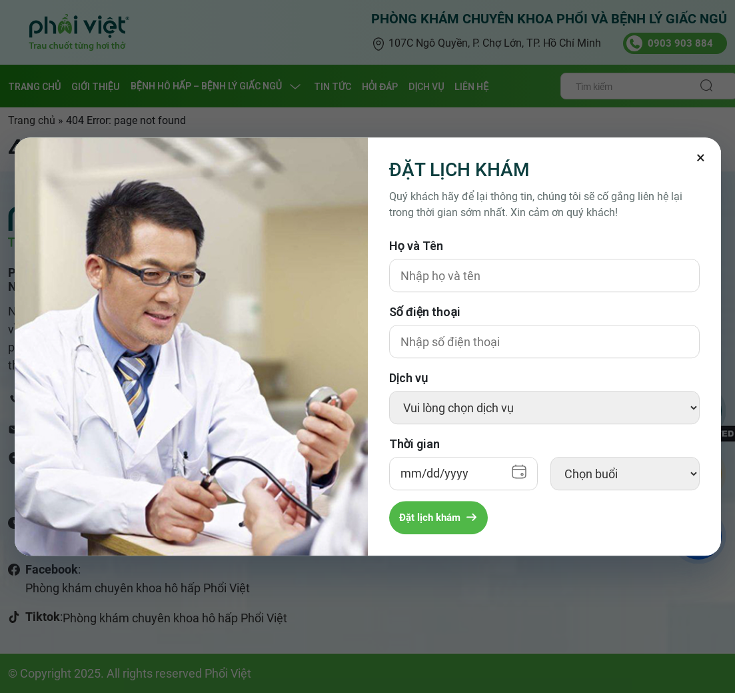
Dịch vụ (408, 378)
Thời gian (414, 444)
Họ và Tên (416, 246)
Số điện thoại (425, 312)
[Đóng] (701, 157)
